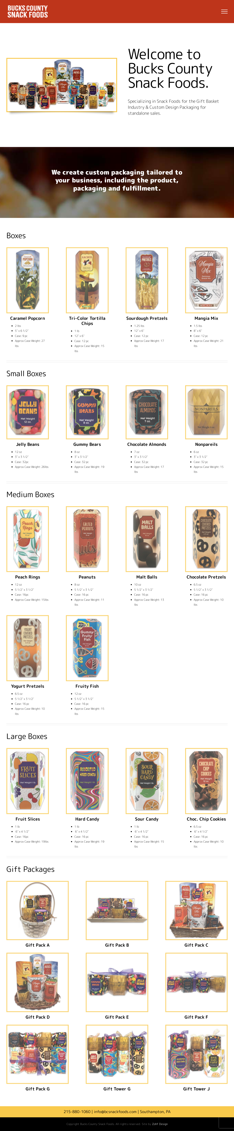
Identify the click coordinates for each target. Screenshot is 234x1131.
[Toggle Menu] (224, 11)
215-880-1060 (77, 1111)
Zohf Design (160, 1124)
